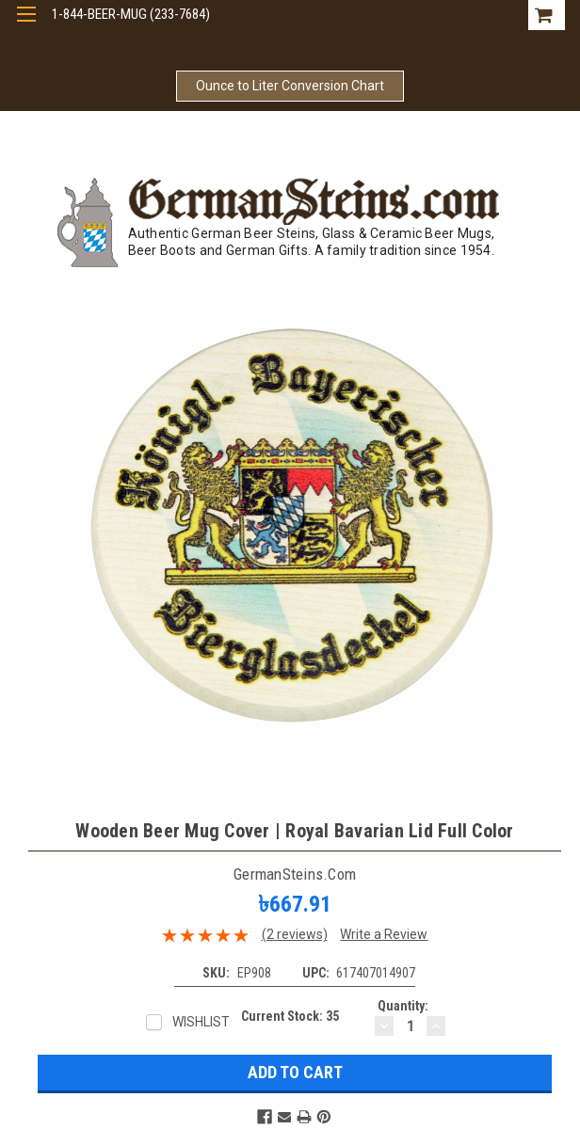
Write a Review (383, 934)
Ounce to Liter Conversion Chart (290, 85)
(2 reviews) (295, 934)
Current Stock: (290, 1016)
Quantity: (403, 1005)
